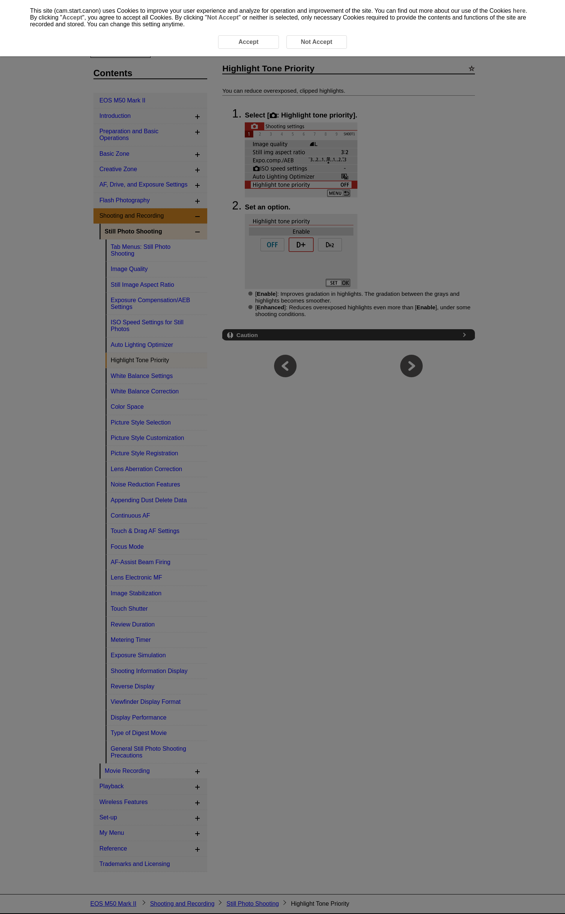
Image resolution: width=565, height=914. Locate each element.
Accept (72, 17)
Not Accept (222, 17)
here (519, 11)
